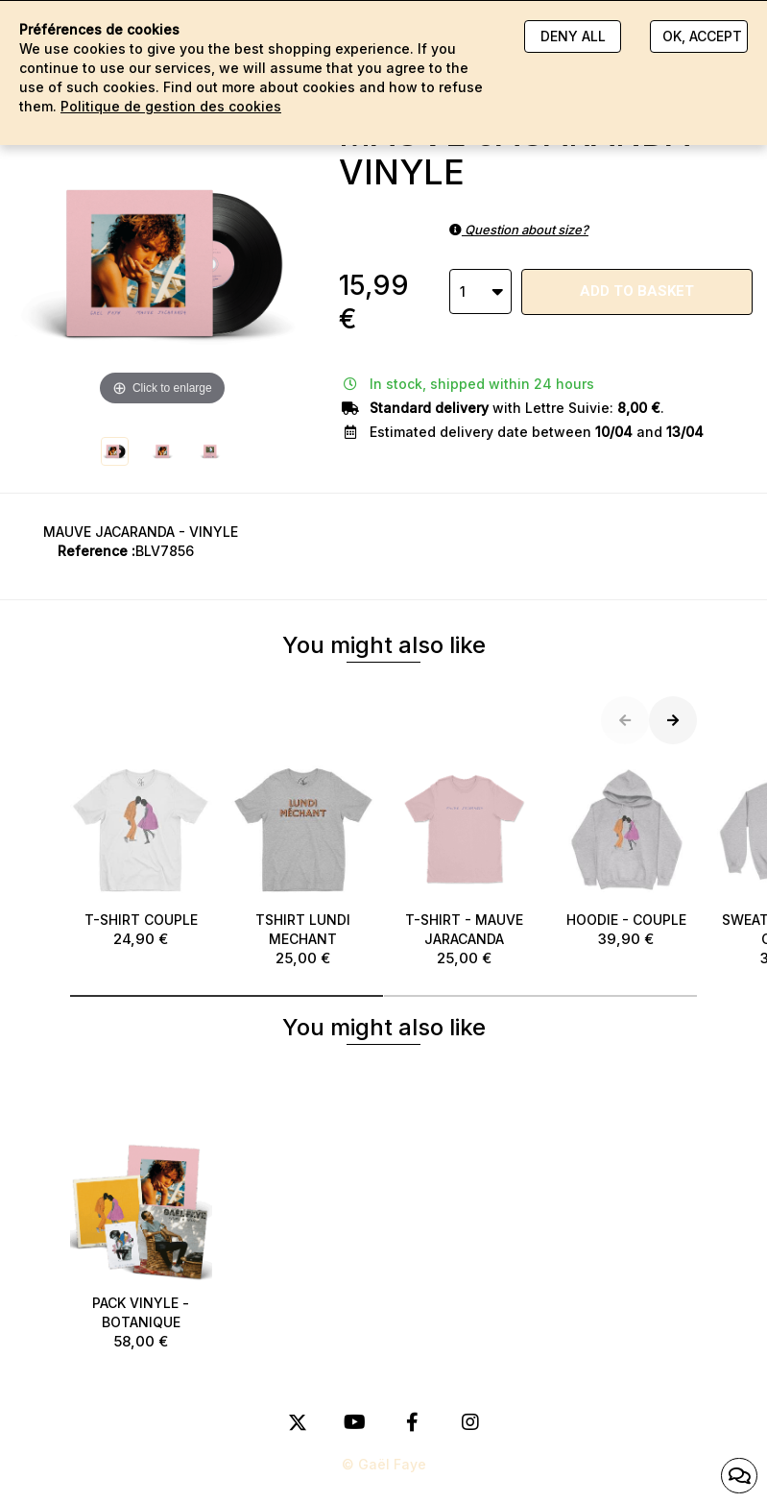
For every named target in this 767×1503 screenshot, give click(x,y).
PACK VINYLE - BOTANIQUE (141, 1246)
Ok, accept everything (704, 36)
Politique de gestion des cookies (170, 106)
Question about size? (518, 229)
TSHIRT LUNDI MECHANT (302, 864)
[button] (227, 996)
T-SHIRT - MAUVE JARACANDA (465, 864)
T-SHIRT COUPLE (141, 854)
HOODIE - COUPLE (626, 854)
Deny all (573, 36)
